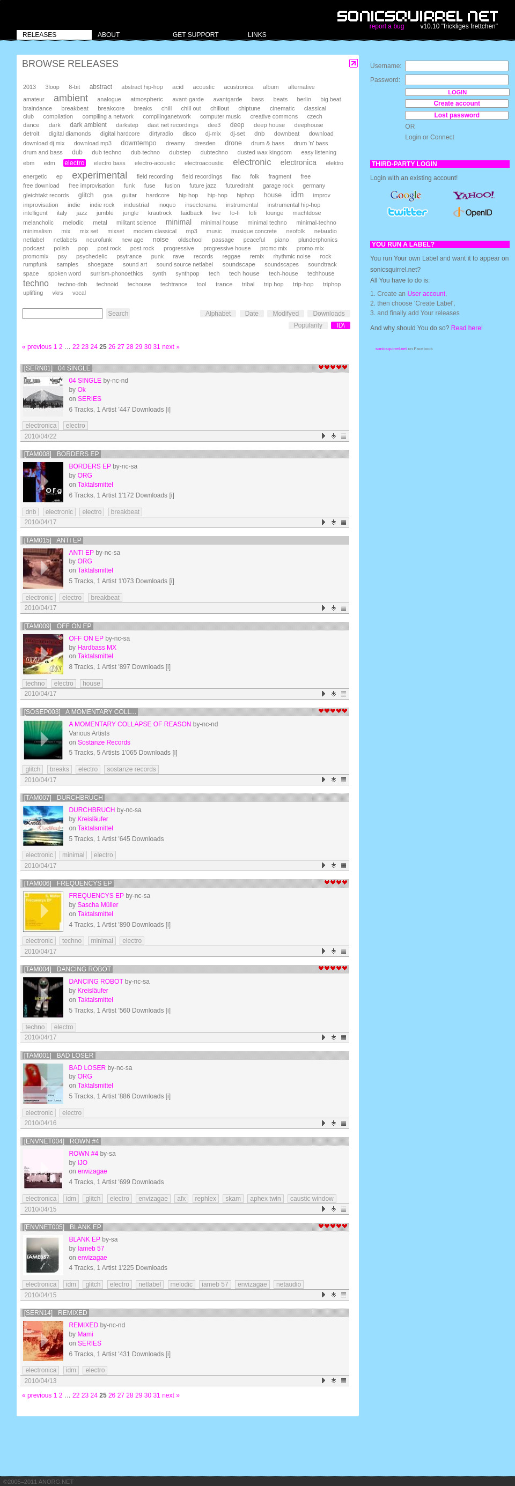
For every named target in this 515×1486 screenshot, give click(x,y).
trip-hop (303, 284)
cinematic (282, 108)
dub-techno (145, 152)
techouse (139, 284)
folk (254, 176)
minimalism (37, 231)
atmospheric (146, 99)
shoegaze (100, 264)
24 (94, 347)
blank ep (84, 1239)
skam (233, 1198)
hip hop (188, 195)
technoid (108, 284)
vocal (79, 292)
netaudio (325, 231)
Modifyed (286, 313)
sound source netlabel (184, 264)
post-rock (142, 248)
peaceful (255, 239)
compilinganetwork (166, 116)
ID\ (340, 325)
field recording (155, 176)
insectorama (201, 205)
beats (280, 99)
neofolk (295, 231)
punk (157, 256)
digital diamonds (70, 133)
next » (171, 347)
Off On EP (86, 638)
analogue (109, 99)
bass (258, 99)
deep (237, 125)
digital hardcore (120, 133)
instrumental (242, 205)
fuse (150, 185)
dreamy (175, 143)
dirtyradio (161, 133)
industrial (136, 204)
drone (233, 143)
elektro (334, 163)
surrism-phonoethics (116, 273)
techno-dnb (72, 284)
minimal (179, 222)
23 (85, 347)
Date (252, 313)
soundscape (238, 264)
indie (74, 205)
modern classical (155, 231)
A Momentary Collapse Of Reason (130, 724)
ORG (84, 475)
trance (224, 284)
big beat (330, 99)
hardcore (158, 195)
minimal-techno (316, 222)
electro (74, 163)
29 (138, 347)
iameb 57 (215, 1284)
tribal (248, 284)
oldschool (190, 239)
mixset (115, 231)
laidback (192, 213)
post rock (109, 248)
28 (129, 347)
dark (55, 125)
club (28, 116)
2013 (29, 87)
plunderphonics (317, 239)
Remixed (83, 1325)
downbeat (286, 133)
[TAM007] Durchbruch (63, 797)
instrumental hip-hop (294, 205)
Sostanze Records (104, 742)
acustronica (238, 87)
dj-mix (213, 133)
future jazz (202, 185)
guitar (129, 195)
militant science (136, 222)
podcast (34, 248)
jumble (105, 213)
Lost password (457, 115)
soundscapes (281, 264)
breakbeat (75, 108)
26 (111, 347)
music (214, 231)
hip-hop (217, 195)
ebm (28, 163)
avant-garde (188, 99)
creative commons (274, 116)
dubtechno (215, 152)
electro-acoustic (155, 163)
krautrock (160, 213)
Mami (85, 1334)
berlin (304, 99)
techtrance (173, 284)
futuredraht (239, 185)
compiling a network (108, 116)
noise (161, 239)
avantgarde (227, 99)
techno (36, 283)
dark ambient (88, 125)
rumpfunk (35, 264)
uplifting (33, 292)
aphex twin (265, 1198)
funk (129, 185)
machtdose (307, 213)
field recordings (202, 176)
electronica (299, 162)
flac (236, 176)
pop (83, 248)
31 (156, 347)
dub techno (106, 152)
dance (31, 125)
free (305, 176)
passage (223, 239)
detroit (31, 133)
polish (61, 248)
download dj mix (43, 143)
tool (202, 284)
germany (314, 185)
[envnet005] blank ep (62, 1227)
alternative (301, 87)
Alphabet (218, 313)
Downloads (328, 313)
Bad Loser (87, 1068)
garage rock (278, 185)
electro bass (110, 163)
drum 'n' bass (310, 143)
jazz (82, 213)
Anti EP (81, 552)
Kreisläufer (92, 819)
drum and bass (43, 152)
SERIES (89, 399)
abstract (101, 87)
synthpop (187, 273)
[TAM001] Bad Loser (59, 1055)
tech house (244, 273)
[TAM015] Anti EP (53, 540)
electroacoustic (204, 163)
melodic (73, 222)
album (271, 87)
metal (100, 222)
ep (59, 176)
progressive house (227, 248)
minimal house (220, 222)
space (31, 273)
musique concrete (254, 231)
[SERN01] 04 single (57, 368)
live (216, 213)
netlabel (33, 239)
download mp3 (93, 143)
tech (214, 273)
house (272, 195)
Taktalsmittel (95, 484)
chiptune (249, 108)
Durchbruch (92, 810)
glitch (86, 195)
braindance (37, 108)
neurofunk (99, 239)
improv (321, 195)
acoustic (204, 87)
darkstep (127, 125)
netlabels (65, 239)
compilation (58, 116)
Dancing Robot (96, 981)
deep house (269, 125)
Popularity (308, 325)
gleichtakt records (46, 195)
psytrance (129, 256)
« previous (37, 347)
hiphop (245, 195)
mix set (89, 231)
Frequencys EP (96, 896)
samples (67, 264)
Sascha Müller (97, 905)
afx (181, 1198)
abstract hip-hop (142, 87)
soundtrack (322, 264)
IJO (82, 1162)
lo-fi (235, 213)
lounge (274, 213)
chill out (191, 108)
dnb (259, 133)
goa (108, 195)
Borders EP (90, 466)
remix (257, 256)
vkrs (58, 292)
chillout (219, 108)
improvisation (40, 205)
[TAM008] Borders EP (61, 454)
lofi (252, 213)
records (203, 256)
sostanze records (131, 769)
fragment (279, 176)
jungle (130, 213)
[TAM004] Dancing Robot (67, 969)
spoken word (64, 273)
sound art (135, 264)
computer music (220, 116)
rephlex (205, 1198)
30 (147, 347)
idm (297, 194)
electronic (252, 162)
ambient (71, 98)
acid (177, 87)
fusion (172, 185)
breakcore (111, 108)
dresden (204, 143)
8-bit (74, 87)
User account (426, 294)
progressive (179, 248)
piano (282, 239)
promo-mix (310, 248)
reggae (231, 256)
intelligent (35, 213)
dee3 (214, 125)
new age (132, 239)
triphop (332, 284)
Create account (456, 103)
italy (62, 213)
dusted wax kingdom (264, 152)
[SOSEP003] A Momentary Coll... (80, 712)
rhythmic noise (292, 256)
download (321, 133)
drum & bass (267, 143)
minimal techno (266, 222)
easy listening (318, 152)
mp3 (191, 231)
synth (159, 273)
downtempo (138, 143)
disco (189, 133)
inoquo (166, 205)
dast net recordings (173, 125)
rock (325, 256)
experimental (99, 175)
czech (314, 116)
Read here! (467, 328)
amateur (34, 99)
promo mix (273, 248)
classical (315, 108)
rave (178, 256)
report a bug (387, 26)
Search (118, 313)
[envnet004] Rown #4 (61, 1141)
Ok (81, 389)
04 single (85, 380)
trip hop (274, 284)
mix (65, 231)
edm (49, 163)
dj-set (237, 133)
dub (77, 152)
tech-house (283, 273)
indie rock (102, 205)
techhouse (320, 273)
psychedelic (91, 256)
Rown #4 (83, 1153)
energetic (35, 176)
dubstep (180, 152)
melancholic (38, 222)
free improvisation (91, 185)
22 (75, 347)
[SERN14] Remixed (55, 1313)
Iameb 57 (90, 1248)
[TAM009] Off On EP (58, 626)
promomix (35, 256)
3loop (52, 87)
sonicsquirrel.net (391, 348)
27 (120, 347)
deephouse (309, 125)
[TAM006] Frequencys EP (68, 883)
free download (41, 185)
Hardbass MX (96, 647)
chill (166, 108)
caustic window (312, 1198)
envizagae (92, 1171)
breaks (143, 108)
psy (62, 256)
